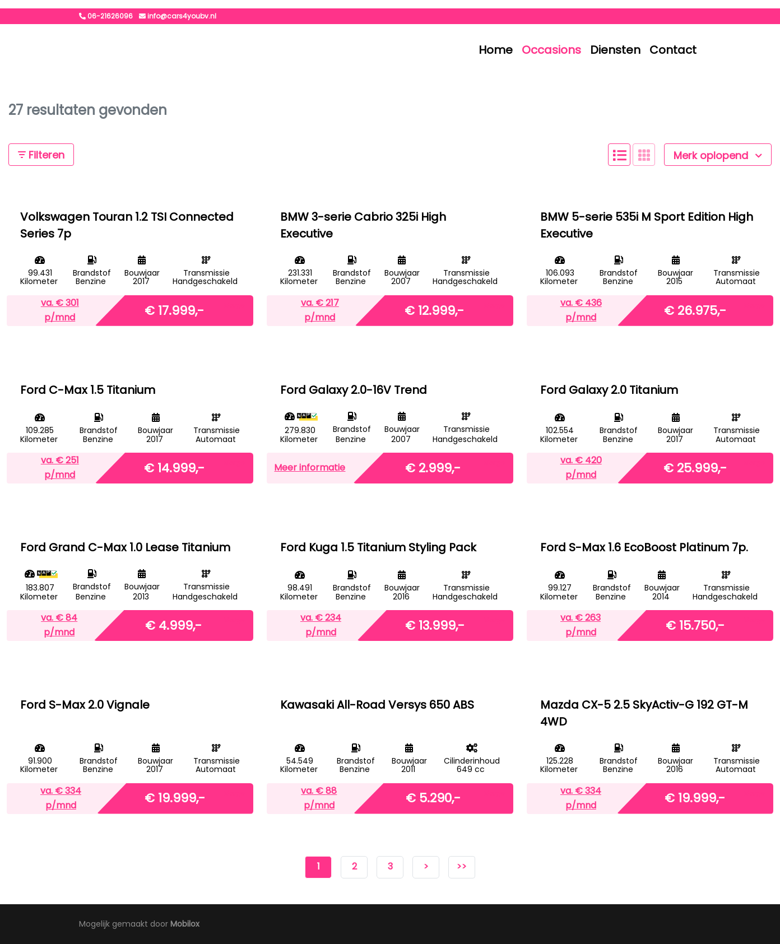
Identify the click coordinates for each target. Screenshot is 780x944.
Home (496, 50)
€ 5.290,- (433, 798)
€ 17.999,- (174, 310)
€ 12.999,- (434, 310)
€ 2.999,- (433, 467)
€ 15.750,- (695, 625)
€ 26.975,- (695, 310)
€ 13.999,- (435, 625)
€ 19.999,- (175, 798)
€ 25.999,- (695, 467)
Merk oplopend (718, 155)
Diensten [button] (615, 50)
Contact (673, 50)
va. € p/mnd (60, 310)
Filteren (41, 155)
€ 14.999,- (174, 467)
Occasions (551, 50)
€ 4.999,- (173, 625)
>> (462, 866)
